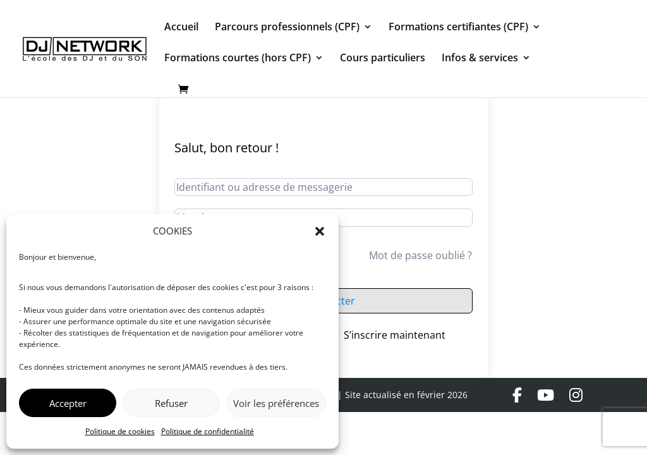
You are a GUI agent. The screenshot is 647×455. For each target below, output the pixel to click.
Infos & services (480, 58)
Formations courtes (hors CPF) (237, 58)
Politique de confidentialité (207, 431)
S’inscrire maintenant (394, 335)
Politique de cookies (120, 431)
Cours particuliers (382, 58)
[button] (319, 231)
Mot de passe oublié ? (420, 255)
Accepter (68, 403)
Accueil (181, 27)
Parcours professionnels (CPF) (287, 27)
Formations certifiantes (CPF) (458, 27)
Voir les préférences (276, 403)
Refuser (171, 403)
